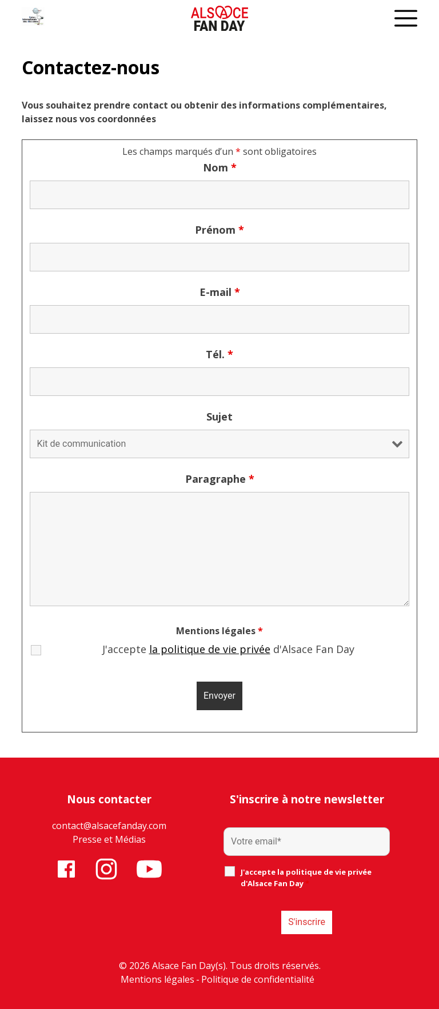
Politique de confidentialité (257, 979)
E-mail (219, 292)
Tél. (219, 354)
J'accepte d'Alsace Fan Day (228, 649)
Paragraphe (219, 479)
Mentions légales (157, 979)
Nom (220, 167)
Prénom (219, 230)
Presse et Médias (109, 839)
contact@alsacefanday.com (109, 825)
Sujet (219, 416)
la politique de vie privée (209, 649)
